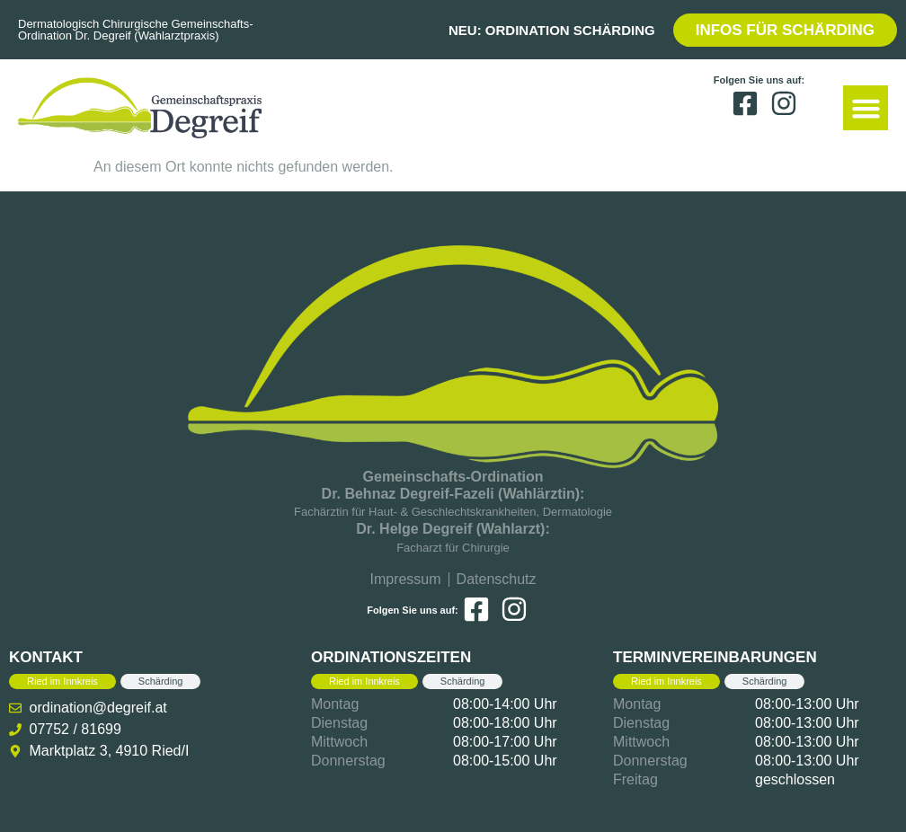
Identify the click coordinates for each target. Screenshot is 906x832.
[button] (865, 107)
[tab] (62, 681)
